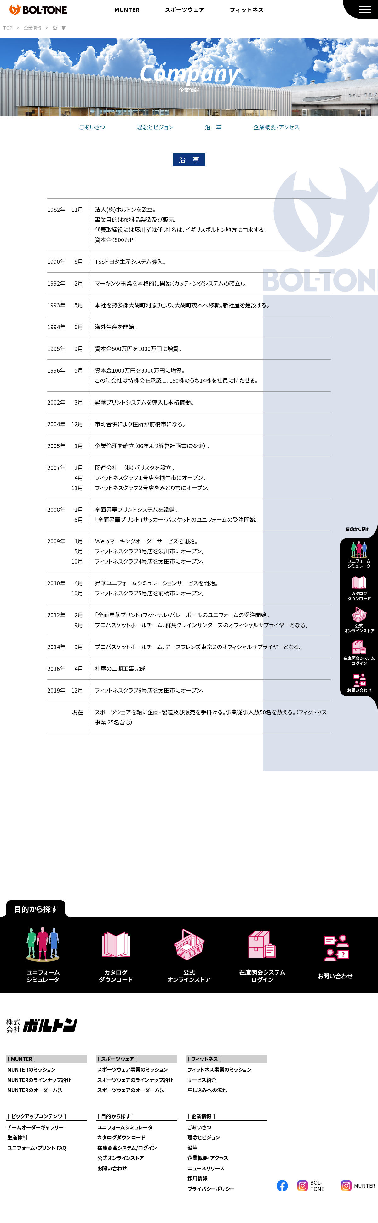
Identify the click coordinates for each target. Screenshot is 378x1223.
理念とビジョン (155, 127)
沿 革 (59, 28)
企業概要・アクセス (276, 127)
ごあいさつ (92, 127)
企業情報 (32, 28)
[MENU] (360, 9)
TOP (7, 28)
